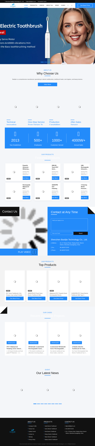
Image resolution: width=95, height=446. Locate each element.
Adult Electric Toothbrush (50, 426)
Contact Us (31, 434)
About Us (49, 5)
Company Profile (32, 426)
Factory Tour (32, 428)
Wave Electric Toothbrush (51, 436)
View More (47, 84)
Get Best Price (26, 178)
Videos (42, 5)
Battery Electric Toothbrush (51, 439)
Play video (27, 252)
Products (33, 5)
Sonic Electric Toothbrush (51, 428)
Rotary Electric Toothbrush (51, 434)
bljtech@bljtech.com (31, 1)
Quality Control (32, 431)
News (57, 5)
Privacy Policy (32, 439)
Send (80, 233)
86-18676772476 (42, 1)
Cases (63, 5)
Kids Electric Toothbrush (50, 431)
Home (26, 5)
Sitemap (30, 436)
